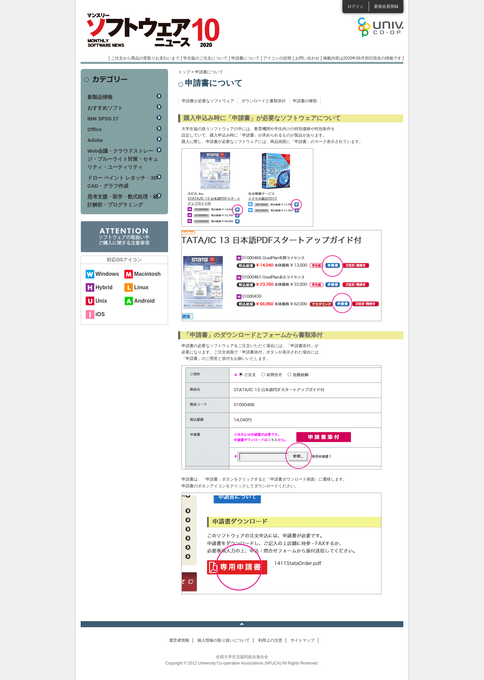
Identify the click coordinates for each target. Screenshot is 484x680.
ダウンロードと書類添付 (263, 101)
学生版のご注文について (205, 58)
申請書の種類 (305, 101)
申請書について (245, 58)
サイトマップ (302, 640)
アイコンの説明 (277, 58)
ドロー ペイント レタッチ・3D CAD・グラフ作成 (122, 182)
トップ (184, 72)
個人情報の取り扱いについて (223, 640)
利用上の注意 (270, 640)
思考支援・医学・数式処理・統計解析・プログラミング (122, 200)
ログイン (356, 6)
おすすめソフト (105, 108)
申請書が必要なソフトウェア (208, 101)
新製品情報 (100, 97)
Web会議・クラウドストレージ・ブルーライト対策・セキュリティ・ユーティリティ (122, 159)
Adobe (95, 140)
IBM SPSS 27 (103, 118)
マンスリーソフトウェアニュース (152, 30)
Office (94, 129)
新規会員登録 (386, 6)
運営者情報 (179, 640)
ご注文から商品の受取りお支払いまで (145, 58)
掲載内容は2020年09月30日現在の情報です (362, 58)
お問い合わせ (307, 58)
